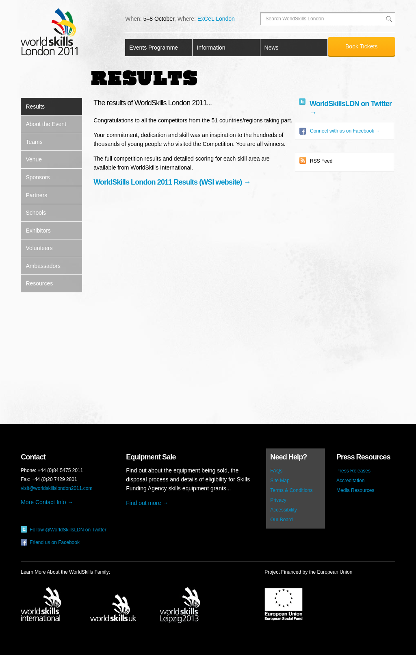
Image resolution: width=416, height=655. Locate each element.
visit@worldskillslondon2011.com (56, 488)
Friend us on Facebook (50, 542)
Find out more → (147, 503)
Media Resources (355, 490)
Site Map (279, 480)
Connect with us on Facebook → (339, 131)
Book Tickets (361, 46)
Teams (34, 142)
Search (389, 18)
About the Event (46, 124)
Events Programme (153, 47)
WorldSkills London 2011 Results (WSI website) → (171, 182)
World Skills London (49, 32)
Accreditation (350, 480)
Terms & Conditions (291, 490)
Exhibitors (38, 230)
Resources (39, 283)
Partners (36, 195)
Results (35, 106)
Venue (34, 159)
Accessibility (283, 510)
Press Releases (353, 471)
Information (211, 47)
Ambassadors (43, 266)
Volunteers (39, 248)
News (271, 47)
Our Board (281, 519)
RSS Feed (315, 160)
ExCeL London (216, 18)
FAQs (276, 471)
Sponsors (38, 177)
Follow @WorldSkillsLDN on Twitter (63, 529)
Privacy (278, 500)
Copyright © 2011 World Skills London (208, 633)
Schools (36, 212)
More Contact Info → (47, 502)
